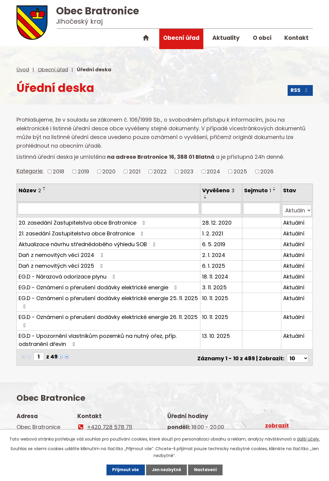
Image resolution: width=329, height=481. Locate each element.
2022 (160, 171)
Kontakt (296, 38)
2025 (240, 171)
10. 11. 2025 (216, 296)
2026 (267, 171)
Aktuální (294, 220)
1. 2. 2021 (213, 231)
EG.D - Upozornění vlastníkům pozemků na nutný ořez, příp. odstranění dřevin (98, 338)
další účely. (308, 438)
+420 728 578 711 (109, 423)
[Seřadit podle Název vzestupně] (44, 187)
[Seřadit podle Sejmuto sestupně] (275, 190)
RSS (300, 92)
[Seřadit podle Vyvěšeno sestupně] (206, 198)
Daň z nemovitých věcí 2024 (62, 253)
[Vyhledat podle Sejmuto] (262, 208)
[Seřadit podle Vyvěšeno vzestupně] (206, 195)
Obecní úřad (181, 38)
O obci (262, 38)
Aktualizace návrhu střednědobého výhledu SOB (88, 242)
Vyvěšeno (219, 190)
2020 (108, 171)
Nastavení (211, 469)
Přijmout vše (120, 469)
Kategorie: (29, 171)
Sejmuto (258, 190)
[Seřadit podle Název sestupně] (44, 190)
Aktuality (226, 38)
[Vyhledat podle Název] (109, 208)
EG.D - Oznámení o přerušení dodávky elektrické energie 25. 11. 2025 (108, 299)
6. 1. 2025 (214, 263)
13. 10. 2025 (217, 334)
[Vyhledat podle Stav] (297, 208)
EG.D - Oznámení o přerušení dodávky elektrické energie (99, 285)
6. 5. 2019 (214, 242)
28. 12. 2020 (217, 220)
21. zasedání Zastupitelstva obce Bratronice (82, 231)
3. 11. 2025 (215, 285)
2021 (134, 171)
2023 (186, 171)
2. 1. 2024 (214, 253)
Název (30, 190)
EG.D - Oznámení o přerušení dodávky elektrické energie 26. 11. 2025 (108, 318)
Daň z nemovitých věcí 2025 (62, 263)
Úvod (146, 39)
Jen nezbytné (167, 469)
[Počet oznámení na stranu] (297, 354)
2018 (58, 171)
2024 (213, 171)
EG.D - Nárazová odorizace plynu (68, 274)
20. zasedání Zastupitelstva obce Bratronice (83, 220)
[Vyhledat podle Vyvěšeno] (222, 208)
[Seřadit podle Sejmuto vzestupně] (275, 187)
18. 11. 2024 (216, 274)
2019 (83, 171)
